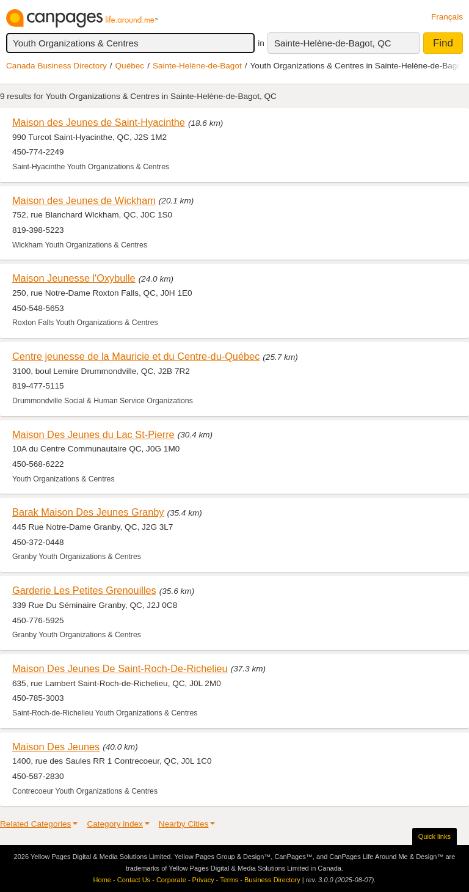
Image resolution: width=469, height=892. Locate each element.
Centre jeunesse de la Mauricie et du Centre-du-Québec (136, 356)
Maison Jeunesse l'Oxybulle (74, 277)
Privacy (203, 879)
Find (443, 43)
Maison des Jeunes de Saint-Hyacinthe (98, 122)
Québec (130, 65)
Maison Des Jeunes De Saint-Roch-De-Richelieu (120, 668)
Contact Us (133, 879)
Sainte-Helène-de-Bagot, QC (332, 43)
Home (102, 879)
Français (447, 16)
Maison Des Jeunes (56, 746)
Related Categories (35, 823)
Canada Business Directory (56, 65)
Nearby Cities (184, 823)
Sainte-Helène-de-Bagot (197, 65)
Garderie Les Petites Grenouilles (84, 590)
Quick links (434, 836)
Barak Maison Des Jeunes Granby (88, 511)
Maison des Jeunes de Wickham (84, 200)
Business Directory (272, 879)
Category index (114, 823)
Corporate (171, 879)
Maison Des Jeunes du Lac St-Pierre (93, 434)
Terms (229, 879)
